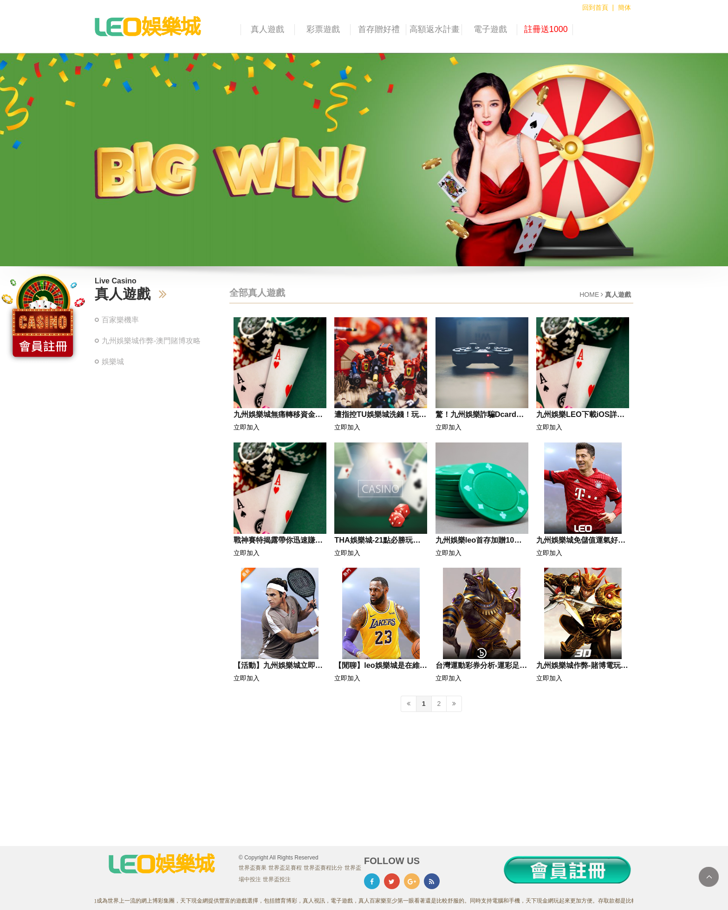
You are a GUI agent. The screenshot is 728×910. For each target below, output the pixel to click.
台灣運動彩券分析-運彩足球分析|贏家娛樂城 (481, 667)
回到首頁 (595, 7)
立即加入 (247, 427)
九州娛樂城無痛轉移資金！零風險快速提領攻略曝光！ (278, 416)
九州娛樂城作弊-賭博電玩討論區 (582, 667)
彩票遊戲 (323, 29)
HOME (589, 294)
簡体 (624, 7)
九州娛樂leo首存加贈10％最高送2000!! (479, 542)
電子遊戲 (490, 29)
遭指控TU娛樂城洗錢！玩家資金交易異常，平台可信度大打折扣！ (380, 416)
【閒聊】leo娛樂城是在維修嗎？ (380, 667)
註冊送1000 (546, 29)
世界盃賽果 (252, 868)
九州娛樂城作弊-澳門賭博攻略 (151, 341)
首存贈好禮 (379, 29)
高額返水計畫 (435, 29)
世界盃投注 (277, 879)
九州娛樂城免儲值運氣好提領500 (580, 542)
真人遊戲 (267, 29)
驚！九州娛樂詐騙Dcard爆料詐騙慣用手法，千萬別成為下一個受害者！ (480, 416)
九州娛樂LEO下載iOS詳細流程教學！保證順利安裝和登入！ (580, 416)
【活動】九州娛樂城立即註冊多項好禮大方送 (278, 667)
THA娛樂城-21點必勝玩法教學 (377, 542)
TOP (709, 877)
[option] (364, 159)
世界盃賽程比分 (323, 868)
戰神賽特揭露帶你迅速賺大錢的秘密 (278, 542)
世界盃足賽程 (285, 868)
